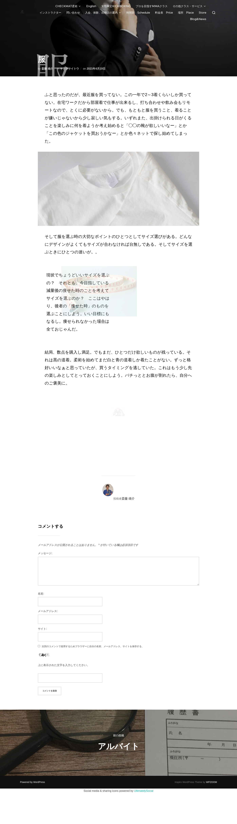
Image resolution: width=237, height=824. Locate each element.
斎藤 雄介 (47, 61)
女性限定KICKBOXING (116, 6)
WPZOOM (211, 775)
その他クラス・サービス (189, 6)
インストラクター (50, 12)
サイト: (42, 622)
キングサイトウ (69, 61)
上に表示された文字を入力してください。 (63, 658)
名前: (41, 586)
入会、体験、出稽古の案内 (103, 12)
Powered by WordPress (32, 775)
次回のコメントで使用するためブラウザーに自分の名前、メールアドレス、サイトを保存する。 (93, 639)
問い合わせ (73, 12)
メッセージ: (45, 546)
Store (202, 12)
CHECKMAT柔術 (68, 6)
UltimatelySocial (143, 784)
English (91, 6)
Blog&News (198, 19)
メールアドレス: (48, 604)
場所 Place (186, 12)
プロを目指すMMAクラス (152, 6)
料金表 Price (164, 12)
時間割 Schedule (138, 12)
